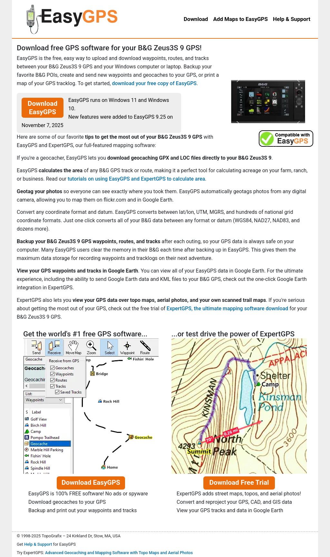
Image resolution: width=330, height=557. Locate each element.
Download (196, 19)
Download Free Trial (239, 482)
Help (291, 19)
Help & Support (38, 544)
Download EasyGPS (42, 108)
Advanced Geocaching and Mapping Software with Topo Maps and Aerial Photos (119, 552)
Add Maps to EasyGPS (240, 19)
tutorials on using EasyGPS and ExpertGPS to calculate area (136, 179)
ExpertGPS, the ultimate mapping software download (227, 308)
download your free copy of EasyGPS (154, 83)
